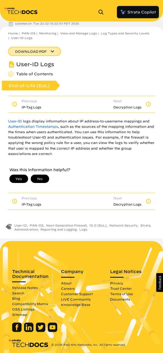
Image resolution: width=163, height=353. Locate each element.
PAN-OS (28, 33)
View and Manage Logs (78, 33)
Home (13, 33)
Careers (68, 288)
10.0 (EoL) (98, 225)
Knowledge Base (75, 304)
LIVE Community (76, 299)
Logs (83, 229)
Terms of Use (121, 294)
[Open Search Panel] (103, 12)
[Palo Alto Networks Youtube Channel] (52, 331)
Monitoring (47, 33)
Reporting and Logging (58, 229)
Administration (26, 229)
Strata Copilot (138, 12)
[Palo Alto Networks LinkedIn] (29, 331)
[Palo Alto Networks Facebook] (17, 331)
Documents (120, 299)
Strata (145, 225)
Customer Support (77, 294)
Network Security (123, 225)
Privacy (116, 283)
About (66, 283)
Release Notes (25, 288)
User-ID (15, 121)
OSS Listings (23, 309)
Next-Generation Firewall (66, 225)
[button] (159, 282)
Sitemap (19, 314)
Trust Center (121, 288)
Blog (16, 298)
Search (18, 293)
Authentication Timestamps (33, 127)
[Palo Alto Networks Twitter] (41, 331)
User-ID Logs (21, 38)
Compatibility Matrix (30, 304)
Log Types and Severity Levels (125, 33)
